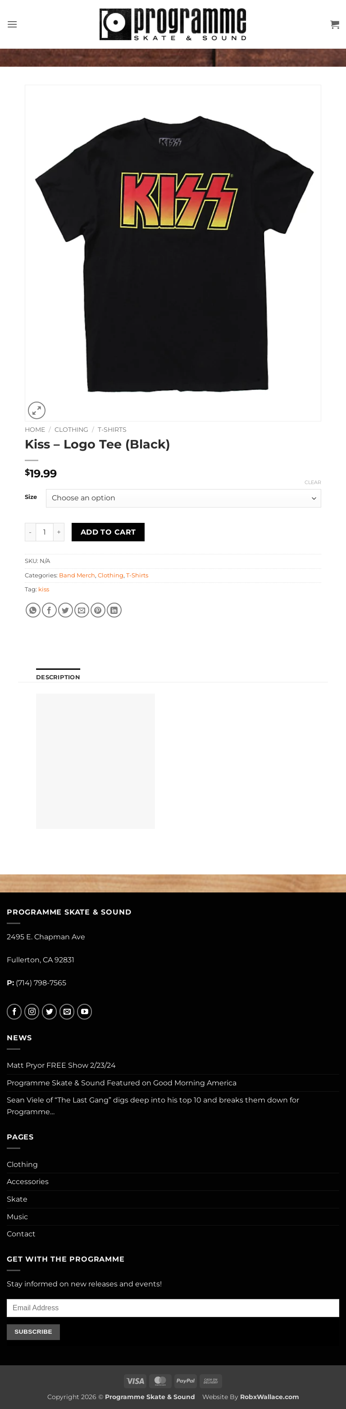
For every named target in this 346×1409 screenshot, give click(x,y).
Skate (17, 1199)
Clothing (71, 429)
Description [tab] (58, 677)
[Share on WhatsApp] (33, 610)
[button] (12, 24)
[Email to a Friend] (81, 610)
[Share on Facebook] (49, 610)
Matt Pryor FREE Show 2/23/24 (61, 1065)
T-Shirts (112, 429)
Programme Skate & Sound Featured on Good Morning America (122, 1083)
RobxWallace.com (269, 1397)
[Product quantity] (45, 532)
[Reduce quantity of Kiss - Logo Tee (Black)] (30, 532)
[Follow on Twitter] (49, 1012)
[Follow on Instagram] (31, 1012)
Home (35, 429)
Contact (21, 1234)
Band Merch (77, 575)
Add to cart (108, 532)
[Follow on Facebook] (14, 1012)
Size (31, 497)
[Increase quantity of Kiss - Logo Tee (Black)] (59, 532)
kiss (43, 589)
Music (17, 1216)
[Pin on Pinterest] (98, 610)
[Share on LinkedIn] (114, 610)
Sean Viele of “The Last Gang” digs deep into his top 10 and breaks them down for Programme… (153, 1106)
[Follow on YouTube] (84, 1012)
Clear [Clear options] (313, 482)
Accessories (28, 1181)
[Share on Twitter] (65, 610)
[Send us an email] (66, 1012)
